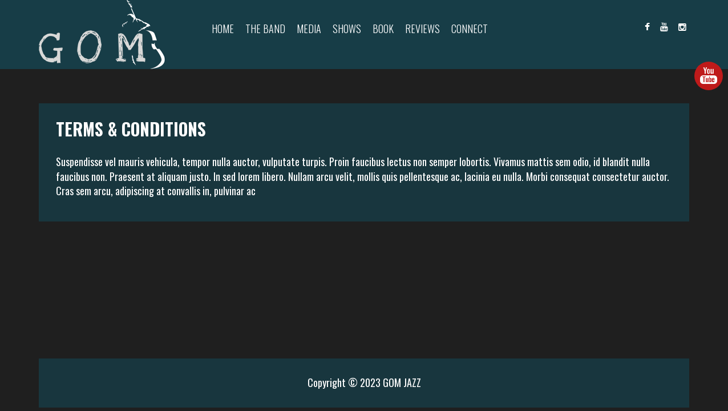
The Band (265, 28)
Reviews (422, 28)
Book (383, 28)
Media (309, 28)
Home (223, 28)
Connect (469, 28)
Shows (347, 28)
